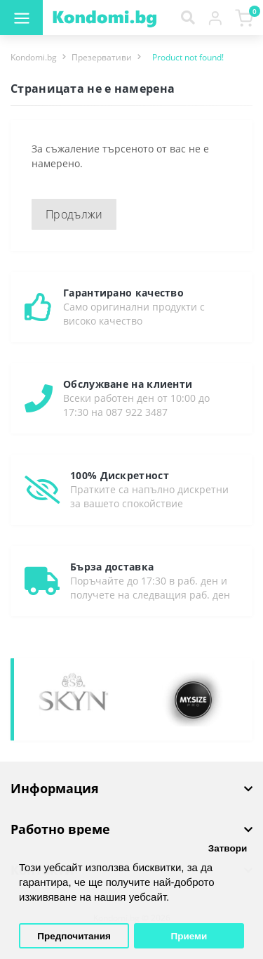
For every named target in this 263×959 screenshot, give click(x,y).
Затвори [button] (228, 848)
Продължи (74, 214)
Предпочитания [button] (74, 936)
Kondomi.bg (34, 57)
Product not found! (188, 57)
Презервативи (102, 57)
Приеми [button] (189, 936)
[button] (215, 17)
